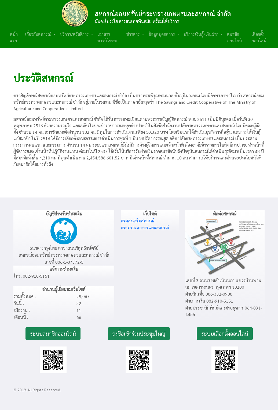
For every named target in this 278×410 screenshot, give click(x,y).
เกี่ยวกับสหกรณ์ (38, 34)
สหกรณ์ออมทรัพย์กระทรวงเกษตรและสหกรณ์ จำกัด (163, 13)
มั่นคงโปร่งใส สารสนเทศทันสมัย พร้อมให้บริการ (137, 21)
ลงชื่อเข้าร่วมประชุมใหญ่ (138, 333)
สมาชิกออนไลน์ (234, 37)
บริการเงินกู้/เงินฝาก (202, 34)
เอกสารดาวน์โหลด (107, 37)
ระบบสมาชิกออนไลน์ (53, 333)
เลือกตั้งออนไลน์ (258, 37)
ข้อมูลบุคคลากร (162, 34)
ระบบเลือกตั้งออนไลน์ (224, 333)
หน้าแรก (14, 37)
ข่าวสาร (133, 34)
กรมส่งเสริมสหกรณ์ (137, 220)
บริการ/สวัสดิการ (75, 34)
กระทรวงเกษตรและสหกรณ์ (145, 227)
